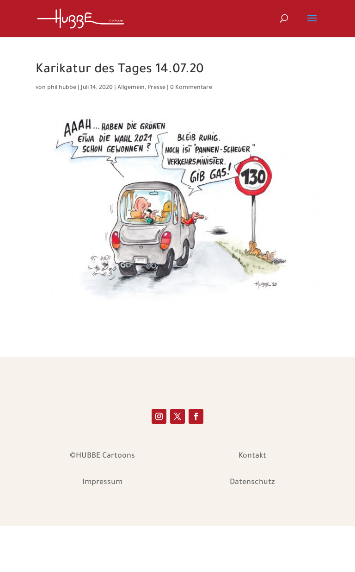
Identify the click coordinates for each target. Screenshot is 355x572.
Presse (156, 88)
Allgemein (131, 88)
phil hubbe (61, 88)
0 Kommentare (191, 88)
